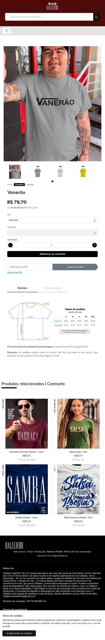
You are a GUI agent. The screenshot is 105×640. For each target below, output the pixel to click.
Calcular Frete (75, 267)
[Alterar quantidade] (52, 245)
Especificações (52, 288)
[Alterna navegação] (6, 31)
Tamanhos (11, 227)
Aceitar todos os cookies (19, 633)
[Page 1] (52, 181)
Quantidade (12, 240)
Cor (8, 215)
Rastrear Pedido (55, 551)
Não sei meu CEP (14, 272)
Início (9, 184)
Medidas (22, 288)
